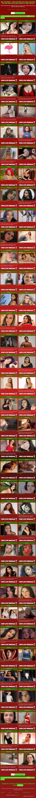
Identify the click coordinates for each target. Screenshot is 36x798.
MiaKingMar (2, 431)
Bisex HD (9, 9)
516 (11, 16)
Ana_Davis (2, 535)
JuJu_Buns (2, 243)
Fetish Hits (17, 795)
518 (16, 16)
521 (23, 16)
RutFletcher (20, 431)
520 (21, 16)
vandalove (20, 556)
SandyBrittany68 (3, 285)
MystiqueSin (20, 138)
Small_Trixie (2, 493)
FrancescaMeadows (21, 535)
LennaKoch (2, 389)
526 (1, 779)
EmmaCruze (20, 598)
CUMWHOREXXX (3, 159)
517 (13, 16)
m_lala (19, 159)
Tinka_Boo (2, 263)
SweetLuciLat (20, 765)
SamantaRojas (20, 180)
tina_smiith (2, 305)
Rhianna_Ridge (3, 222)
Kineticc (19, 577)
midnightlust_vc (3, 97)
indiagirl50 (20, 97)
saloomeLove (2, 34)
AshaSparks (20, 347)
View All (2, 16)
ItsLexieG (2, 451)
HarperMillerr (20, 263)
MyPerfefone (2, 661)
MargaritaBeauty (21, 55)
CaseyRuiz (20, 305)
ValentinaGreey (21, 514)
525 (33, 16)
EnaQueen (20, 34)
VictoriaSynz (2, 75)
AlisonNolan (2, 577)
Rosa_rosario (20, 410)
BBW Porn (18, 9)
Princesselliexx (3, 556)
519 (18, 16)
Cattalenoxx (20, 389)
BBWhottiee (2, 55)
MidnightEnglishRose (4, 723)
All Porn (13, 9)
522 (26, 16)
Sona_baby (20, 661)
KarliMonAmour (21, 451)
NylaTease (2, 180)
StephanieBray (21, 201)
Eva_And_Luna (3, 138)
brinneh (19, 222)
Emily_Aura (2, 368)
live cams (20, 785)
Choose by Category (20, 13)
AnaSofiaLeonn (21, 243)
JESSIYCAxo (2, 410)
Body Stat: (8, 41)
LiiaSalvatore (2, 347)
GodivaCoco (20, 473)
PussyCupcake (3, 326)
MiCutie (19, 619)
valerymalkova (3, 514)
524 (31, 16)
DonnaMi (20, 75)
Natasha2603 (20, 285)
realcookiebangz (3, 765)
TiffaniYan (20, 723)
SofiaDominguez (3, 619)
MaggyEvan (20, 368)
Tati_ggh (19, 117)
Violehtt (1, 598)
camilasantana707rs (3, 201)
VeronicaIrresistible (3, 702)
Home (13, 13)
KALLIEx (19, 702)
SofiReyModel (20, 744)
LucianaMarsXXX (21, 493)
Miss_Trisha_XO (3, 744)
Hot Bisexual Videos (24, 9)
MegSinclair (20, 326)
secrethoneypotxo (3, 473)
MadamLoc (2, 117)
